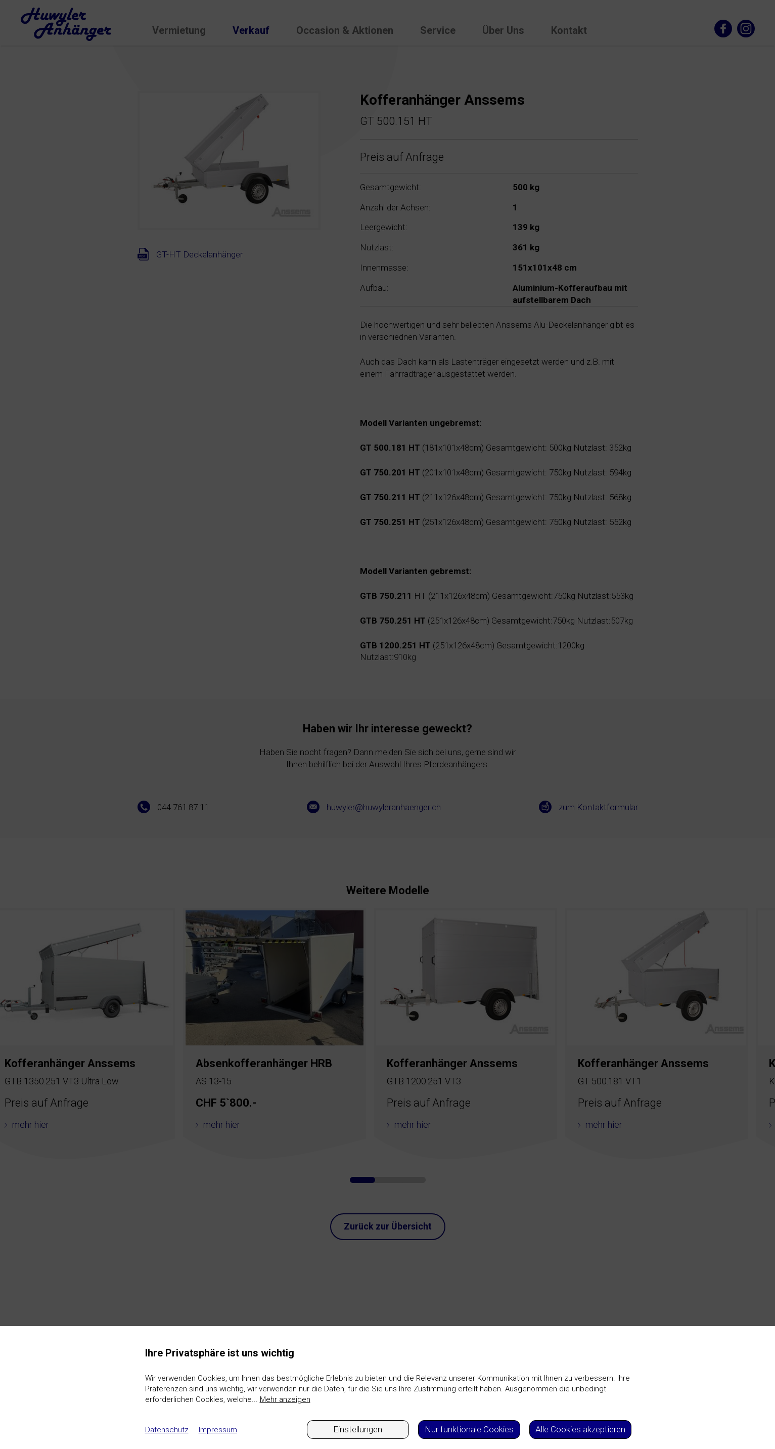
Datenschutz (167, 1429)
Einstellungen (357, 1429)
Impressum (218, 1429)
